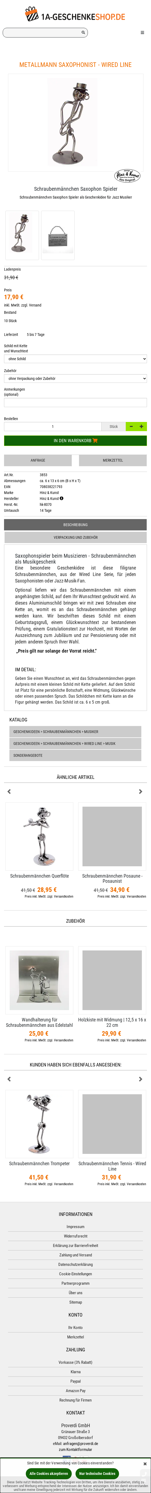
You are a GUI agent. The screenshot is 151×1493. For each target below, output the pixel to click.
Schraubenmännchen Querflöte (39, 876)
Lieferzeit (11, 334)
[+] (141, 426)
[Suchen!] (83, 32)
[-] (131, 426)
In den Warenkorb (76, 440)
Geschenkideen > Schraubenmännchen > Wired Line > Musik (64, 743)
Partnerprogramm (75, 1283)
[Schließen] (145, 1464)
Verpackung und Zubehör (76, 537)
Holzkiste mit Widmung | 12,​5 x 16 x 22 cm (112, 1022)
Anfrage (38, 460)
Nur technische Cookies (97, 1473)
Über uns (75, 1292)
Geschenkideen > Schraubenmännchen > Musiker (55, 732)
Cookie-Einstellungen (75, 1274)
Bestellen (11, 419)
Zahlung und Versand (75, 1255)
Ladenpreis (12, 269)
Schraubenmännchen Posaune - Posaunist (112, 878)
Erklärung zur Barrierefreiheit (75, 1245)
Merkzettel (113, 460)
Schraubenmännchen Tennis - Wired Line (112, 1166)
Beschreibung (75, 525)
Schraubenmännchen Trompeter (39, 1163)
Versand (35, 305)
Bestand (10, 312)
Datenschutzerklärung (75, 1264)
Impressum (75, 1226)
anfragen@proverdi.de (80, 1443)
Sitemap (75, 1302)
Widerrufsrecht (75, 1236)
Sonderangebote (27, 755)
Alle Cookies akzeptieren (49, 1473)
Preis (8, 290)
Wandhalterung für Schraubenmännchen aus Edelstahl (39, 1022)
